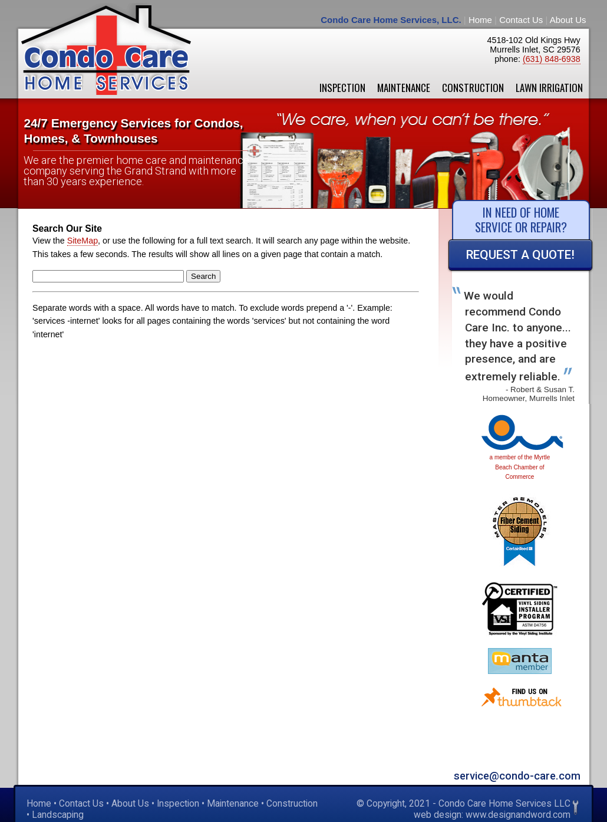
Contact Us (521, 20)
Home (480, 20)
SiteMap (82, 240)
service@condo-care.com (517, 776)
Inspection (342, 87)
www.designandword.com (518, 815)
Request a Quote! (520, 255)
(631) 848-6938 (551, 59)
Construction (473, 87)
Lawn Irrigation (549, 87)
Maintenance (403, 87)
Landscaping (58, 815)
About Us (568, 20)
